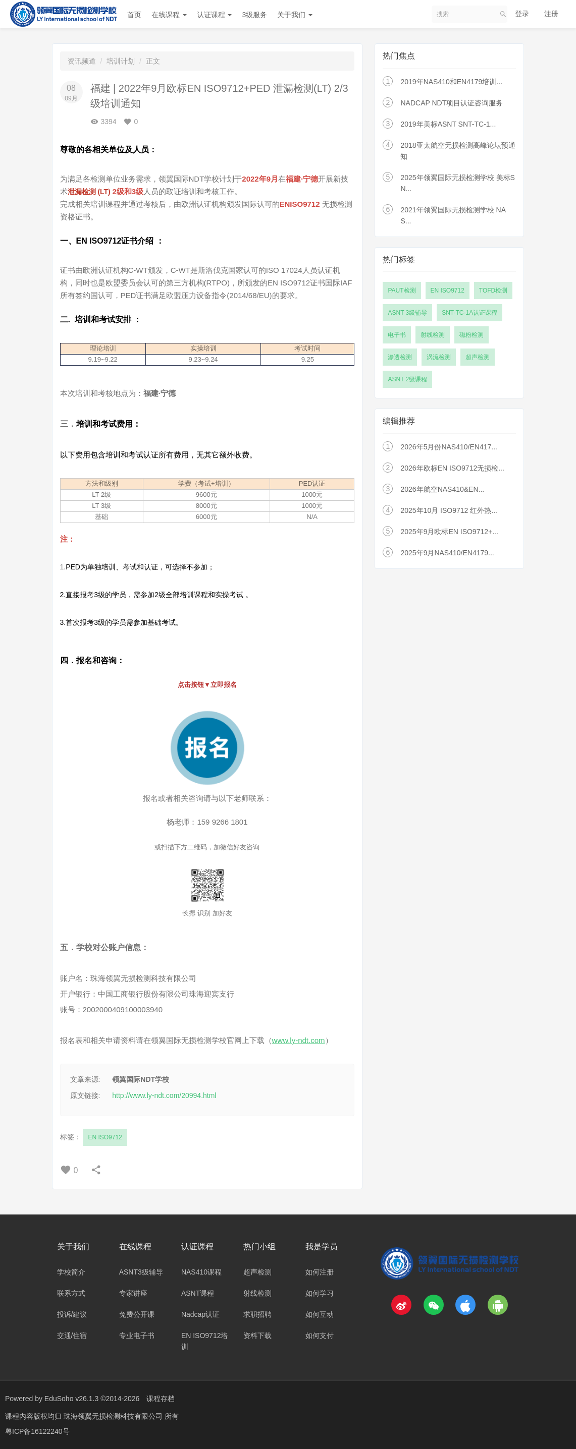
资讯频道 (82, 61)
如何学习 (319, 1293)
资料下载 (257, 1335)
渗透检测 (400, 357)
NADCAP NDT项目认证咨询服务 (451, 103)
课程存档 (160, 1399)
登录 (522, 14)
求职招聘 (257, 1314)
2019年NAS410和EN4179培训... (451, 82)
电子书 (397, 334)
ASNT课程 (197, 1293)
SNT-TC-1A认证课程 (469, 312)
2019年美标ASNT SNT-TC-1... (448, 124)
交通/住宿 (72, 1335)
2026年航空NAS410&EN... (442, 489)
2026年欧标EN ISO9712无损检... (452, 468)
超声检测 (477, 357)
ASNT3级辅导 (141, 1272)
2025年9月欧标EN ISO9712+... (449, 532)
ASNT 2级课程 (407, 379)
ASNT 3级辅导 (407, 312)
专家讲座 (133, 1293)
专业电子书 (136, 1335)
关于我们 (294, 15)
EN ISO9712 (105, 1137)
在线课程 (169, 15)
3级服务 (254, 15)
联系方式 (71, 1293)
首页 (134, 15)
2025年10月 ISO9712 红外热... (448, 510)
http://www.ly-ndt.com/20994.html (164, 1095)
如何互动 (319, 1314)
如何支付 (319, 1335)
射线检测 (433, 334)
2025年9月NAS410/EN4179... (447, 553)
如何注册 (319, 1272)
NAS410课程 (201, 1272)
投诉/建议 (72, 1314)
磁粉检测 (471, 334)
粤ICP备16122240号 (37, 1431)
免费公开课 (136, 1314)
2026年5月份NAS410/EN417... (448, 447)
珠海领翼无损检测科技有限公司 (114, 1416)
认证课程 (214, 15)
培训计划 (121, 61)
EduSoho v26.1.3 (71, 1399)
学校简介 (71, 1272)
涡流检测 (439, 357)
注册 (551, 14)
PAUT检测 (401, 290)
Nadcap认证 (200, 1314)
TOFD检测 (493, 290)
